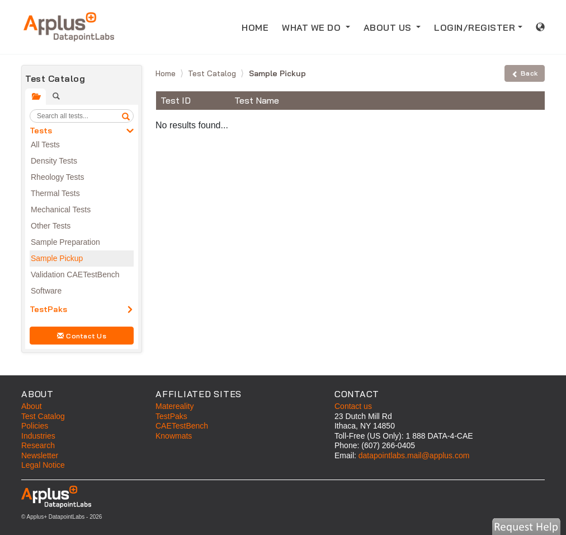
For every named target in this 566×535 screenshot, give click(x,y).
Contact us (353, 406)
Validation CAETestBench (75, 274)
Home (166, 73)
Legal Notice (43, 464)
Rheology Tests (57, 177)
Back (524, 73)
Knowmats (173, 435)
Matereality (174, 406)
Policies (34, 425)
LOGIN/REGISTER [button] (474, 27)
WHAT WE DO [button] (312, 27)
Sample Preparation (65, 242)
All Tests (45, 144)
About (31, 406)
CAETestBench (181, 425)
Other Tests (50, 225)
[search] (126, 115)
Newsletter (39, 455)
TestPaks (48, 309)
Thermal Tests (55, 193)
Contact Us (81, 336)
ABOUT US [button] (389, 27)
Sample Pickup (57, 258)
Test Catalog (213, 73)
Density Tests (54, 160)
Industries (38, 435)
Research (38, 445)
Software (46, 290)
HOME (258, 26)
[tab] (35, 97)
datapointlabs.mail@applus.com (414, 455)
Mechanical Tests (61, 209)
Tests (41, 130)
